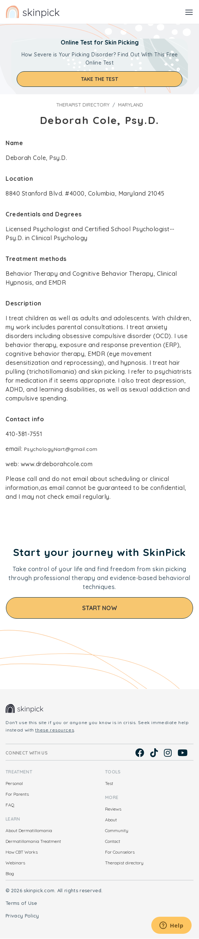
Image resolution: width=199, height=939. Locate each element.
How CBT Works (22, 852)
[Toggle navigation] (189, 11)
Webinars (15, 863)
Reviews (113, 809)
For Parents (17, 794)
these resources (54, 730)
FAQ (10, 805)
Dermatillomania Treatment (33, 841)
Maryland (130, 105)
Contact (112, 841)
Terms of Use (21, 903)
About (111, 819)
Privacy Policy (22, 915)
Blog (10, 873)
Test (109, 783)
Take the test (99, 79)
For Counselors (120, 852)
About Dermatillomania (29, 830)
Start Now (99, 608)
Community (116, 830)
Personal (14, 783)
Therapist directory (82, 105)
